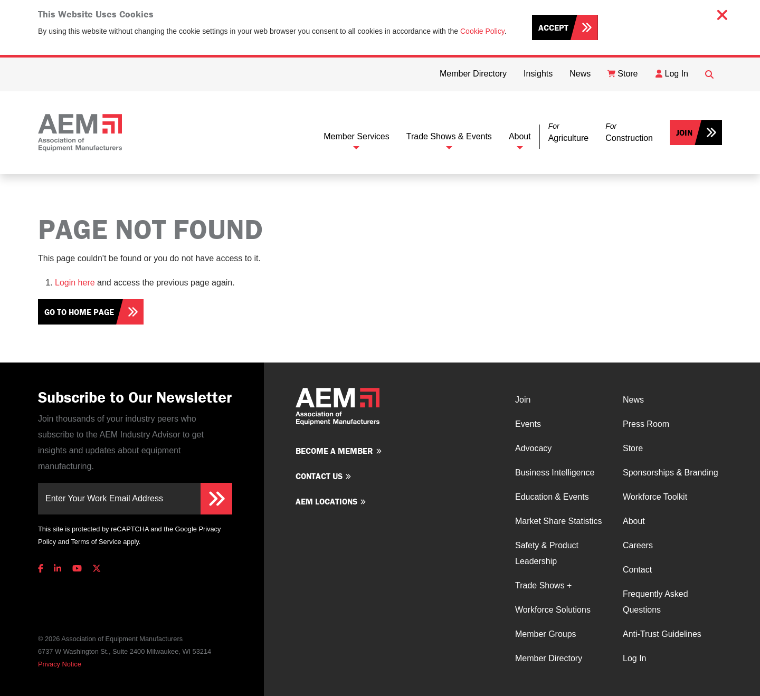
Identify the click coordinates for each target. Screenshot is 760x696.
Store (633, 448)
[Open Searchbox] (709, 74)
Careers (638, 545)
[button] (568, 133)
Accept (553, 27)
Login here (75, 282)
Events (528, 423)
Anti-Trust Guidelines (662, 634)
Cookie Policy (482, 31)
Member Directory (548, 658)
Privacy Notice (59, 664)
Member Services (356, 136)
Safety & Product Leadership (546, 553)
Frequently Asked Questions (655, 601)
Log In (634, 658)
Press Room (646, 423)
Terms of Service (96, 542)
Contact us (319, 476)
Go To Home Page (79, 312)
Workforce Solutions (553, 609)
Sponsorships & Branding (670, 472)
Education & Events (552, 496)
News (633, 399)
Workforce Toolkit (655, 496)
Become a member (334, 450)
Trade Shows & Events (449, 136)
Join (684, 132)
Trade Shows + (543, 585)
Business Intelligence (554, 472)
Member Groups (545, 634)
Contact (637, 569)
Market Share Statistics (558, 521)
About (520, 136)
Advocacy (533, 448)
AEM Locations (326, 501)
